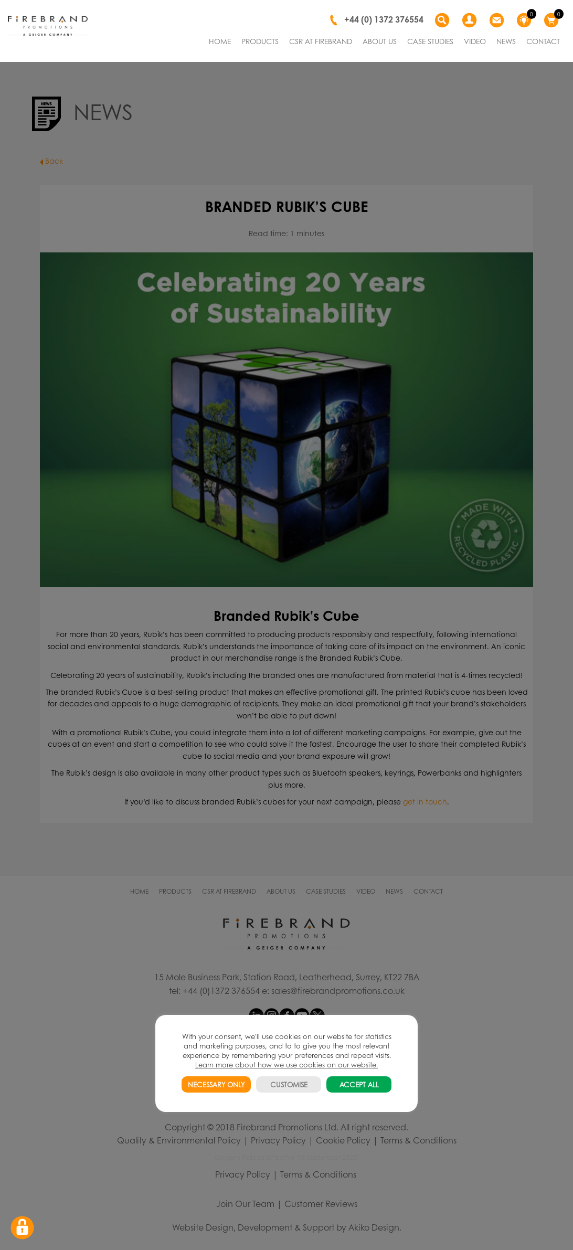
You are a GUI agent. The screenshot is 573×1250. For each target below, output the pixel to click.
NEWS (506, 41)
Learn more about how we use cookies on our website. (286, 1064)
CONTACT (543, 41)
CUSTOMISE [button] (288, 1084)
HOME (220, 41)
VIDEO (475, 41)
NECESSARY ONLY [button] (216, 1084)
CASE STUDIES (430, 41)
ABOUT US (380, 41)
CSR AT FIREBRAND (320, 41)
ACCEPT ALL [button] (359, 1084)
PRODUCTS (260, 41)
